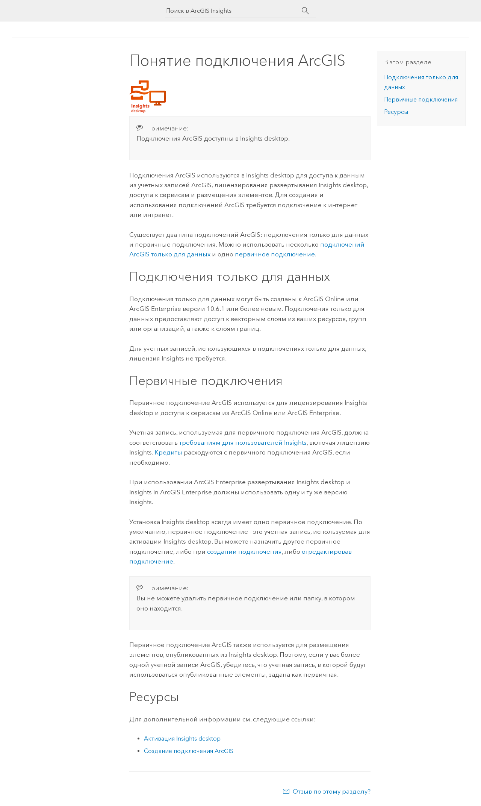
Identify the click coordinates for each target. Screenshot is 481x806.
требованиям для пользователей (243, 442)
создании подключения (244, 551)
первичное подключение (275, 254)
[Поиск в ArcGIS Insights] (233, 11)
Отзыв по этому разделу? (332, 791)
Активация (182, 738)
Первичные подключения (421, 99)
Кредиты (168, 452)
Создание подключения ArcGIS (188, 750)
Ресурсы (396, 111)
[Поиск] (305, 11)
